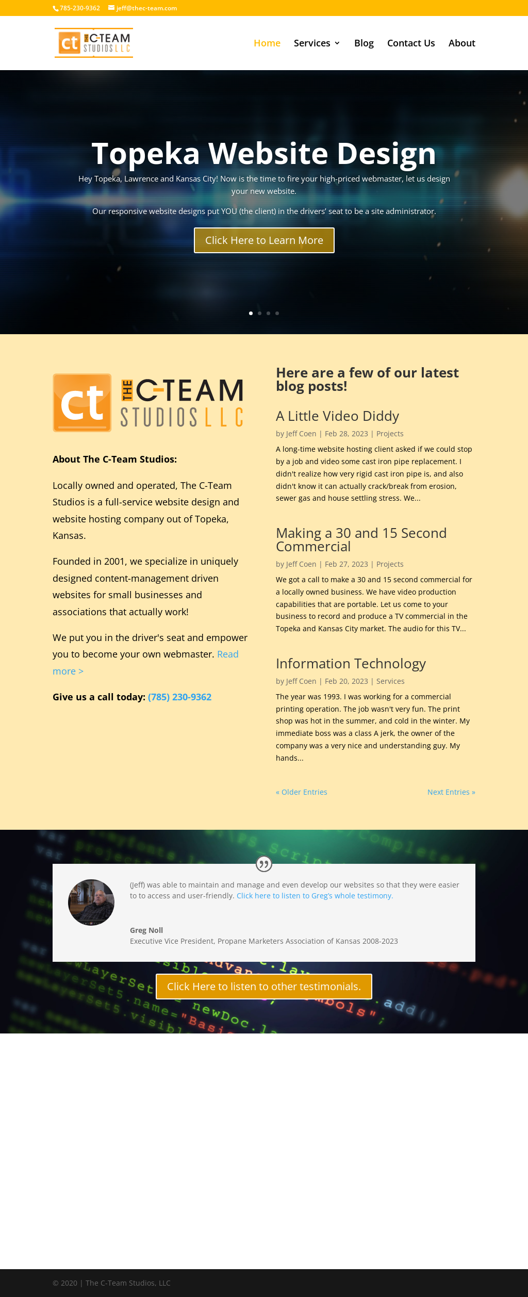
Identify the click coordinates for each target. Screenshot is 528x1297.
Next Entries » (451, 792)
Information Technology (351, 663)
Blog (364, 44)
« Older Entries (301, 792)
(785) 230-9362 (179, 697)
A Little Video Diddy (337, 415)
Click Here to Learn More (264, 240)
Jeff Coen (301, 433)
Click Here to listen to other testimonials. (264, 986)
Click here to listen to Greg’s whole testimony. (315, 895)
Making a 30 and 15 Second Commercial (361, 539)
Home (267, 44)
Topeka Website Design (264, 152)
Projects (390, 433)
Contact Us (411, 44)
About (462, 44)
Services (312, 44)
